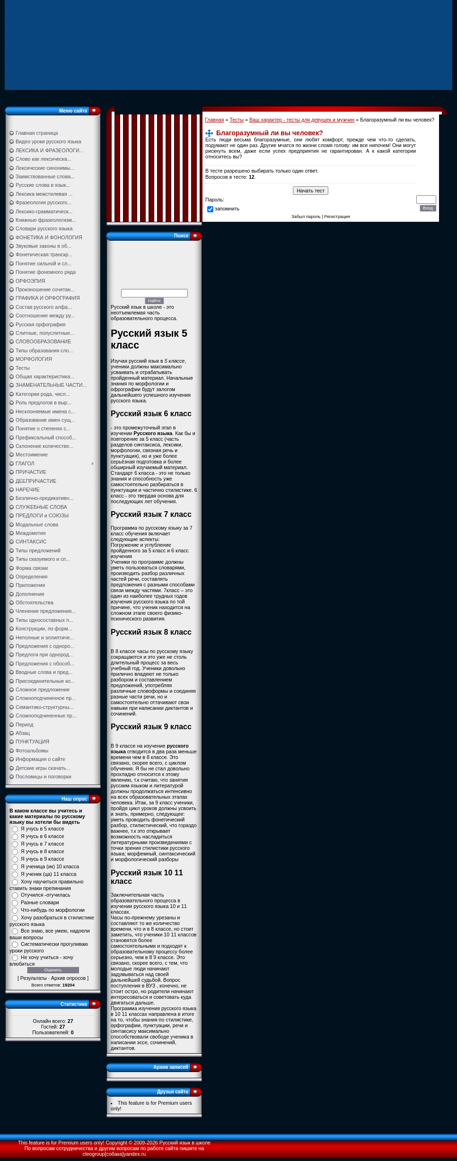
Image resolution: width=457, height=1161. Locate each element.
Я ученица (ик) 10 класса (50, 866)
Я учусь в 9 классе (42, 859)
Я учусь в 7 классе (42, 844)
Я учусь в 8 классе (42, 851)
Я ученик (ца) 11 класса (48, 874)
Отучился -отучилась (45, 895)
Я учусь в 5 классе (42, 828)
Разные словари (40, 902)
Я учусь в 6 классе (42, 836)
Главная (214, 119)
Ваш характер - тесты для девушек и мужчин (301, 119)
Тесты (236, 119)
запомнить (227, 208)
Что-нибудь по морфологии (53, 910)
